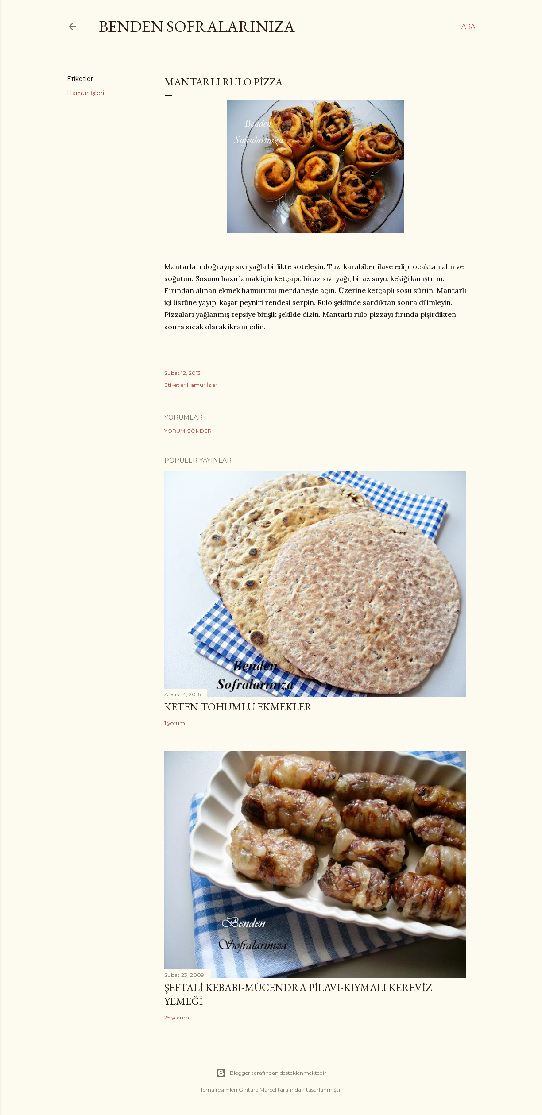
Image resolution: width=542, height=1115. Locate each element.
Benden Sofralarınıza (197, 26)
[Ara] (468, 26)
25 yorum (176, 1017)
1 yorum (174, 723)
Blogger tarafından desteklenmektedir (271, 1073)
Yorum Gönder (188, 431)
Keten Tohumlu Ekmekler (238, 707)
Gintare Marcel (257, 1089)
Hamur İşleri (85, 93)
